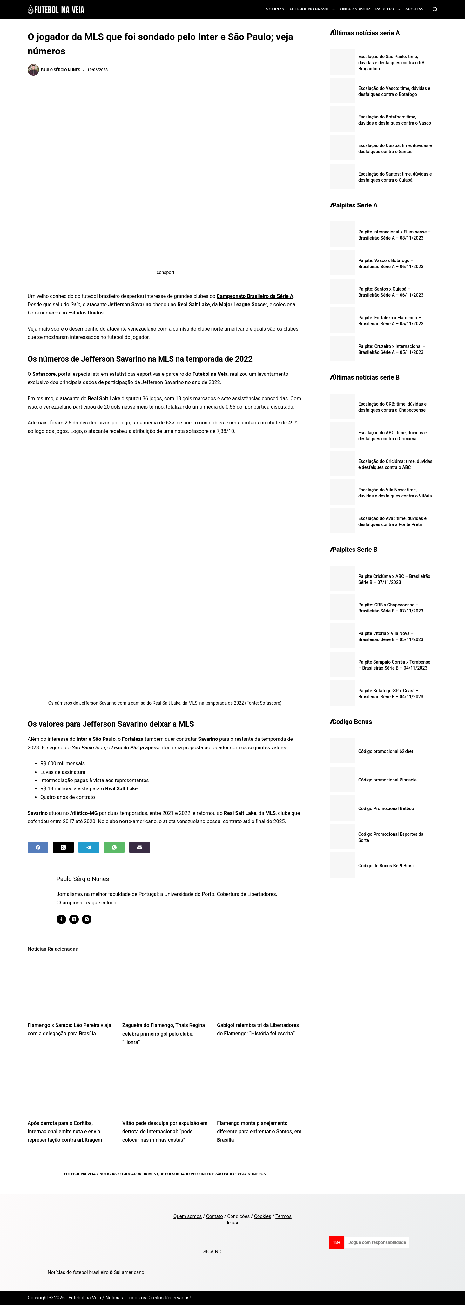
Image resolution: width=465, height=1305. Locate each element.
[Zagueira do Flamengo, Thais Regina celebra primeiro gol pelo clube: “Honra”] (164, 986)
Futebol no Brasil (313, 9)
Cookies (262, 1216)
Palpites (388, 9)
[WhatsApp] (114, 847)
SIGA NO (213, 1251)
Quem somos (187, 1216)
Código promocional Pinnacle (387, 779)
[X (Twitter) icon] (74, 919)
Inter (82, 739)
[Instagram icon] (86, 919)
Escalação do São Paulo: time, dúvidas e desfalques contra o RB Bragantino (391, 62)
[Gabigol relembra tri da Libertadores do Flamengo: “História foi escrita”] (259, 986)
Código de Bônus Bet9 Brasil (386, 865)
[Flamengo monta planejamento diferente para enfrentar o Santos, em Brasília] (259, 1084)
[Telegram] (88, 847)
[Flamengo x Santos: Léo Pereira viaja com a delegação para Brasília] (70, 986)
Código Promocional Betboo (386, 808)
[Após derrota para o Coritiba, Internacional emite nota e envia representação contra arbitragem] (70, 1084)
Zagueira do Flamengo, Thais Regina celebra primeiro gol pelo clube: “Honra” (163, 1033)
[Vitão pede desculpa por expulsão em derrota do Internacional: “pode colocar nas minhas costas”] (164, 1084)
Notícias (275, 9)
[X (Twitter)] (63, 847)
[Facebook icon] (61, 919)
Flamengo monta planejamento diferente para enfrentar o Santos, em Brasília (259, 1131)
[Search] (435, 9)
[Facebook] (38, 847)
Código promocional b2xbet (385, 751)
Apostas (414, 9)
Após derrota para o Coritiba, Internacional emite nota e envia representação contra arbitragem (65, 1131)
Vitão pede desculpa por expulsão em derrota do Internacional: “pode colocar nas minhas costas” (164, 1131)
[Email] (139, 847)
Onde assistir (355, 9)
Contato (214, 1216)
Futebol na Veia (80, 1174)
